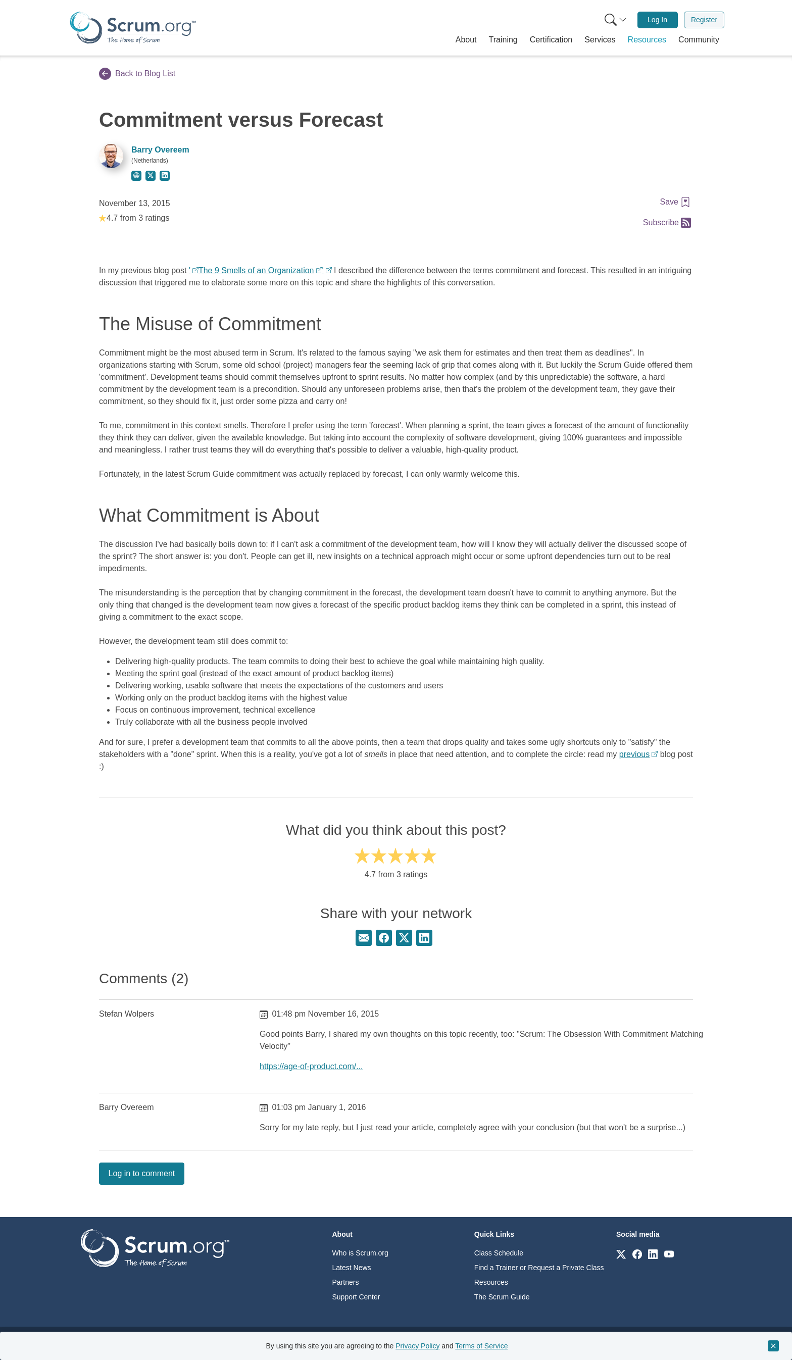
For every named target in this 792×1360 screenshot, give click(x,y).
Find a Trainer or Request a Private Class (539, 1268)
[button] (466, 40)
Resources (491, 1282)
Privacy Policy (417, 1346)
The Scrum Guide (502, 1297)
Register (704, 20)
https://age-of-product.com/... (311, 1066)
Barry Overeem (160, 149)
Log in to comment (142, 1173)
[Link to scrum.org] (621, 1253)
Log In (657, 20)
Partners (345, 1282)
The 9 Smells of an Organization (256, 270)
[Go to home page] (155, 1247)
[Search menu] (616, 20)
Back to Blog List (137, 74)
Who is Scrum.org (360, 1253)
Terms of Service (481, 1346)
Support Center (356, 1297)
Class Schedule (498, 1253)
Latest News (351, 1268)
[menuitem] (615, 20)
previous (634, 754)
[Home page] (133, 27)
